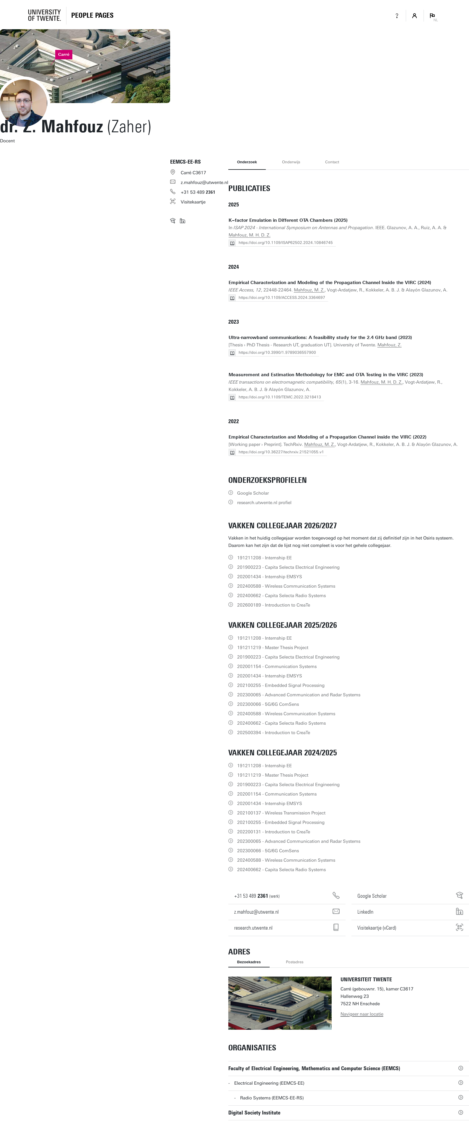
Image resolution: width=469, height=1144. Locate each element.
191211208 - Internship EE (264, 557)
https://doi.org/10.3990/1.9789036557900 (277, 352)
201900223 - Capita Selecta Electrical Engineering (288, 567)
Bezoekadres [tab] (249, 962)
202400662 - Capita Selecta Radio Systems (281, 595)
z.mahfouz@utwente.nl (204, 182)
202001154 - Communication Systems (277, 666)
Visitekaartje (193, 202)
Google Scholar (253, 493)
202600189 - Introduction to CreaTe (273, 605)
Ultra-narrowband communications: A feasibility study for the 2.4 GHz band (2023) (320, 337)
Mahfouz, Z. (389, 345)
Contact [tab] (332, 162)
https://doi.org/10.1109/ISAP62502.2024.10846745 (286, 242)
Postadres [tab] (294, 962)
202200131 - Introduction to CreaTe (273, 832)
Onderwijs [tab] (291, 162)
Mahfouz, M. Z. (309, 290)
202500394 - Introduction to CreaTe (273, 732)
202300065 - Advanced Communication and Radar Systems (298, 695)
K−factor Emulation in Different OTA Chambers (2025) (288, 220)
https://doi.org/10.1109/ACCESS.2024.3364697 (282, 297)
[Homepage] (92, 15)
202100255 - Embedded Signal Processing (281, 685)
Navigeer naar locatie (362, 1014)
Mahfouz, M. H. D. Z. (250, 235)
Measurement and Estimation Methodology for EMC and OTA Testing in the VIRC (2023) (326, 374)
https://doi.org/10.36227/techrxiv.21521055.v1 (281, 452)
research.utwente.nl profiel (264, 502)
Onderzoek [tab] (247, 162)
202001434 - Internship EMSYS (269, 576)
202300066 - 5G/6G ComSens (268, 704)
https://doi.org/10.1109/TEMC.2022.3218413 (280, 397)
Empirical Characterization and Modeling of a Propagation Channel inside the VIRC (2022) (327, 437)
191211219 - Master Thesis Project (272, 647)
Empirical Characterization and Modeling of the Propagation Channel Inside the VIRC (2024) (330, 282)
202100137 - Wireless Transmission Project (281, 813)
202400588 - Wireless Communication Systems (286, 586)
